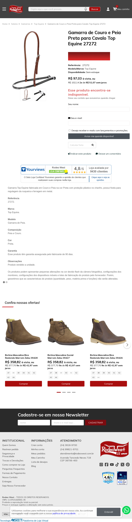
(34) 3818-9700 (68, 445)
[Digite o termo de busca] (55, 9)
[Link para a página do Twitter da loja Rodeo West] (122, 464)
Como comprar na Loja (13, 464)
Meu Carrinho (38, 457)
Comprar (23, 383)
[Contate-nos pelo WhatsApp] (126, 510)
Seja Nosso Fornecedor (14, 485)
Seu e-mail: (75, 118)
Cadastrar (96, 422)
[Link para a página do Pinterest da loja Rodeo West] (128, 464)
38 (56, 373)
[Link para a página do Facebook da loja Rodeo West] (107, 464)
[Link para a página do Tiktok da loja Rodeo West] (117, 464)
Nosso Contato (9, 477)
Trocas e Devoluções (12, 460)
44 (14, 377)
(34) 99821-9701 (69, 449)
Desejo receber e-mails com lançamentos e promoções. (99, 130)
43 (8, 377)
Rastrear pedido (10, 449)
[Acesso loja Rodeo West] (108, 9)
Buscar (94, 9)
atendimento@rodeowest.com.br (77, 453)
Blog (33, 466)
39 (18, 373)
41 (29, 373)
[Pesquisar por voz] (85, 9)
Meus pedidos (38, 453)
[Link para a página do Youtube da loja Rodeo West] (112, 464)
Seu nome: (73, 104)
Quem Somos (9, 445)
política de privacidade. (64, 513)
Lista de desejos (39, 461)
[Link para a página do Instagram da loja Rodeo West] (101, 464)
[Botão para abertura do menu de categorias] (4, 9)
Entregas (6, 481)
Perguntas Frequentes (13, 468)
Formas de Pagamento (13, 473)
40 (24, 373)
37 (8, 373)
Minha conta (37, 449)
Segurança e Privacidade (8, 455)
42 (34, 373)
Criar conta (36, 445)
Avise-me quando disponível (99, 136)
